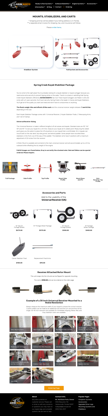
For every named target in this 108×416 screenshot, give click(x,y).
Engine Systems (78, 4)
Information (39, 7)
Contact (58, 7)
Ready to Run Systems (43, 4)
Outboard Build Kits (62, 4)
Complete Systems (85, 399)
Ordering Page (54, 388)
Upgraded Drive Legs (85, 404)
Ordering (68, 7)
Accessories (91, 4)
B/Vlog (49, 7)
